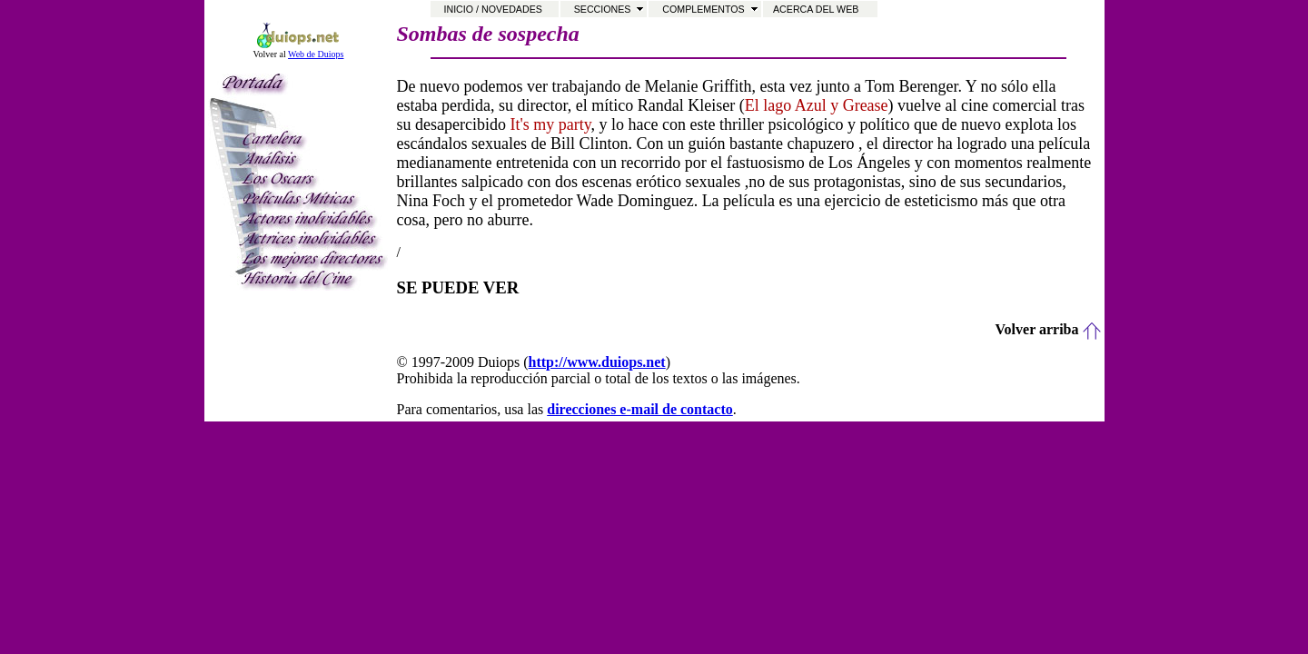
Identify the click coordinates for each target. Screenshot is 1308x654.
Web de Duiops (315, 54)
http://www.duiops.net (597, 362)
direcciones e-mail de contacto (640, 409)
